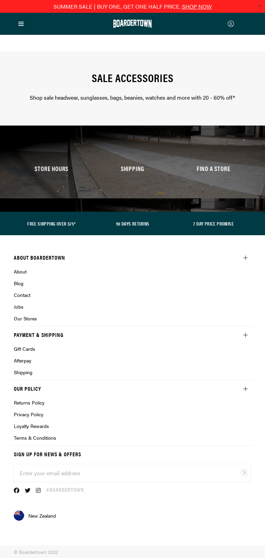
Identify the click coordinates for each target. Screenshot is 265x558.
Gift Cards (24, 348)
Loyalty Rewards (31, 425)
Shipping (23, 372)
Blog (18, 283)
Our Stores (25, 318)
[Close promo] (259, 5)
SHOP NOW (197, 6)
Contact (22, 294)
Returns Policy (29, 402)
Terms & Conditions (35, 437)
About (20, 271)
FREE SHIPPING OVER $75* (51, 223)
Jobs (18, 306)
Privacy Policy (28, 414)
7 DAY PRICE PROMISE (213, 223)
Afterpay (22, 360)
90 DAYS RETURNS (132, 223)
